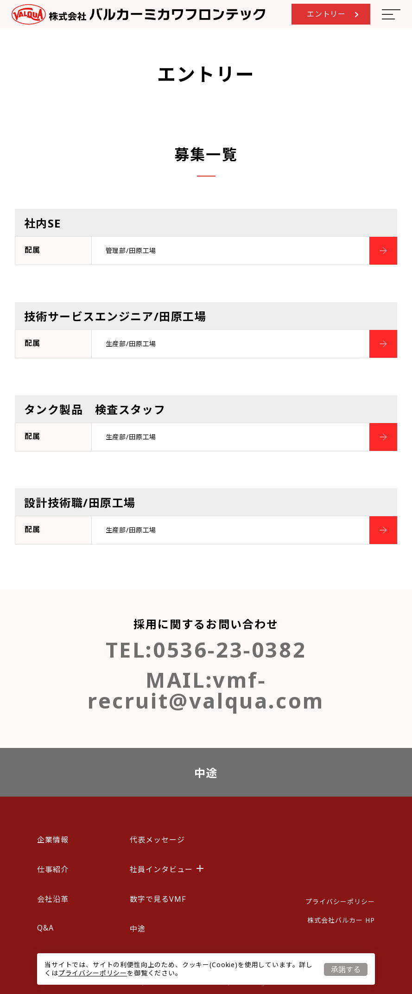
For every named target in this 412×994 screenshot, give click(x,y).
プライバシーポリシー (92, 973)
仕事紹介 (53, 869)
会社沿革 (53, 899)
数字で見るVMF (158, 899)
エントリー (332, 14)
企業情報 (53, 840)
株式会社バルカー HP (341, 920)
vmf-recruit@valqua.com (206, 690)
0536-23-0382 (229, 649)
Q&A (45, 928)
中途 (206, 772)
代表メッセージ (157, 840)
